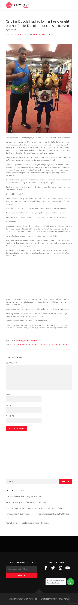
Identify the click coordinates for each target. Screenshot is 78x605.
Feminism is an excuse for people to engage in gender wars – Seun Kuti (36, 508)
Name (9, 394)
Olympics (35, 341)
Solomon (63, 344)
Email (9, 405)
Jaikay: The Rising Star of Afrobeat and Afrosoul (26, 502)
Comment (11, 363)
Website (10, 416)
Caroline (26, 344)
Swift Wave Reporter (43, 34)
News (26, 341)
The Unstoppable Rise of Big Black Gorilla (23, 496)
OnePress (45, 599)
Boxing (19, 341)
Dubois (43, 344)
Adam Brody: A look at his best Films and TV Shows (27, 523)
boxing (17, 344)
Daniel (35, 344)
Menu (70, 5)
